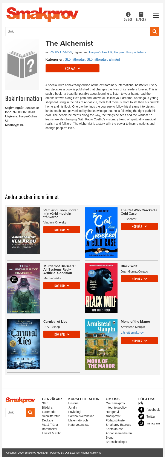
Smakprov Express (118, 424)
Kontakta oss (114, 429)
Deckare (47, 420)
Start (45, 403)
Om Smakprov (115, 403)
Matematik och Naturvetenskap (78, 422)
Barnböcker (49, 429)
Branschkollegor (116, 442)
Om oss (128, 17)
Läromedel (49, 412)
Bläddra (141, 17)
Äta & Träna (50, 424)
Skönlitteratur (51, 416)
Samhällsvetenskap (81, 416)
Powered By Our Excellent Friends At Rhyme (75, 452)
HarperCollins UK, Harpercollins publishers (117, 52)
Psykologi (74, 412)
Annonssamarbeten (119, 433)
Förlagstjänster (116, 420)
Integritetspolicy (116, 407)
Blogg (109, 437)
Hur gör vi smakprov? (113, 414)
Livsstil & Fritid (51, 433)
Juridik (72, 407)
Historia (73, 403)
